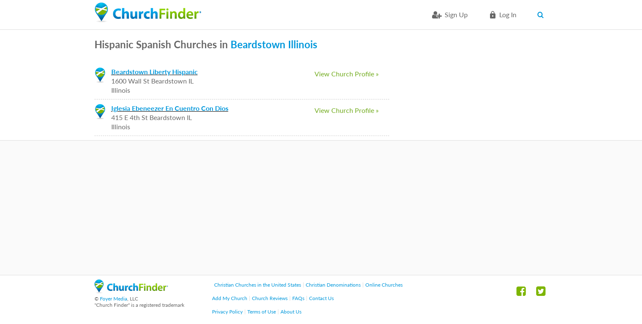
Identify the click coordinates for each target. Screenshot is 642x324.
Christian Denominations (333, 285)
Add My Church (229, 298)
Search (542, 14)
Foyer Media (113, 298)
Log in (507, 14)
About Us (290, 311)
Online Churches (384, 285)
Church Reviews (270, 298)
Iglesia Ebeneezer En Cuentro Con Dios (169, 108)
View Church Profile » (346, 74)
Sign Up (456, 14)
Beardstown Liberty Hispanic (154, 72)
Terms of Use (261, 311)
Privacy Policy (227, 311)
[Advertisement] (321, 208)
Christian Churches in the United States (257, 285)
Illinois (302, 44)
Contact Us (321, 298)
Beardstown (258, 44)
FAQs (298, 298)
